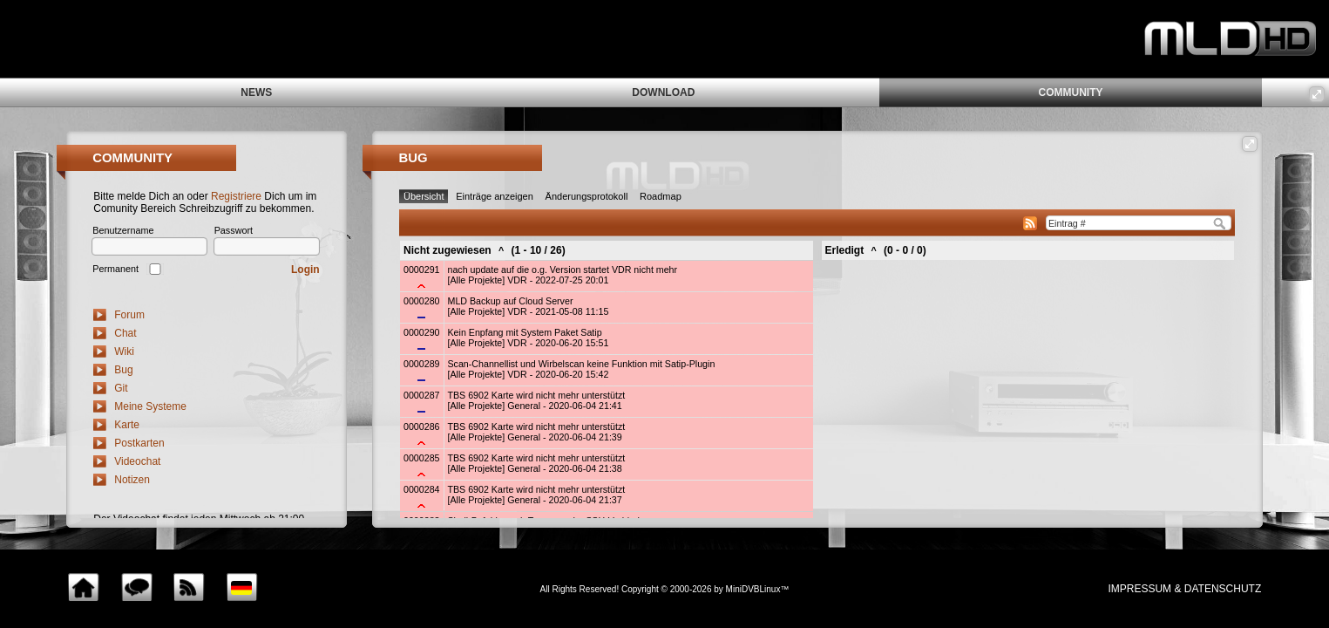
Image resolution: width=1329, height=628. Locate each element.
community (1070, 92)
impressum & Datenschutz (1184, 589)
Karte (126, 425)
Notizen (132, 480)
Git (120, 388)
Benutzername (122, 230)
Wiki (124, 351)
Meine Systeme (150, 406)
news (256, 92)
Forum (129, 315)
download (663, 92)
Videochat (137, 461)
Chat (125, 333)
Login (305, 269)
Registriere (236, 196)
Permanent (115, 268)
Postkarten (139, 443)
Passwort (233, 230)
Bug (123, 370)
